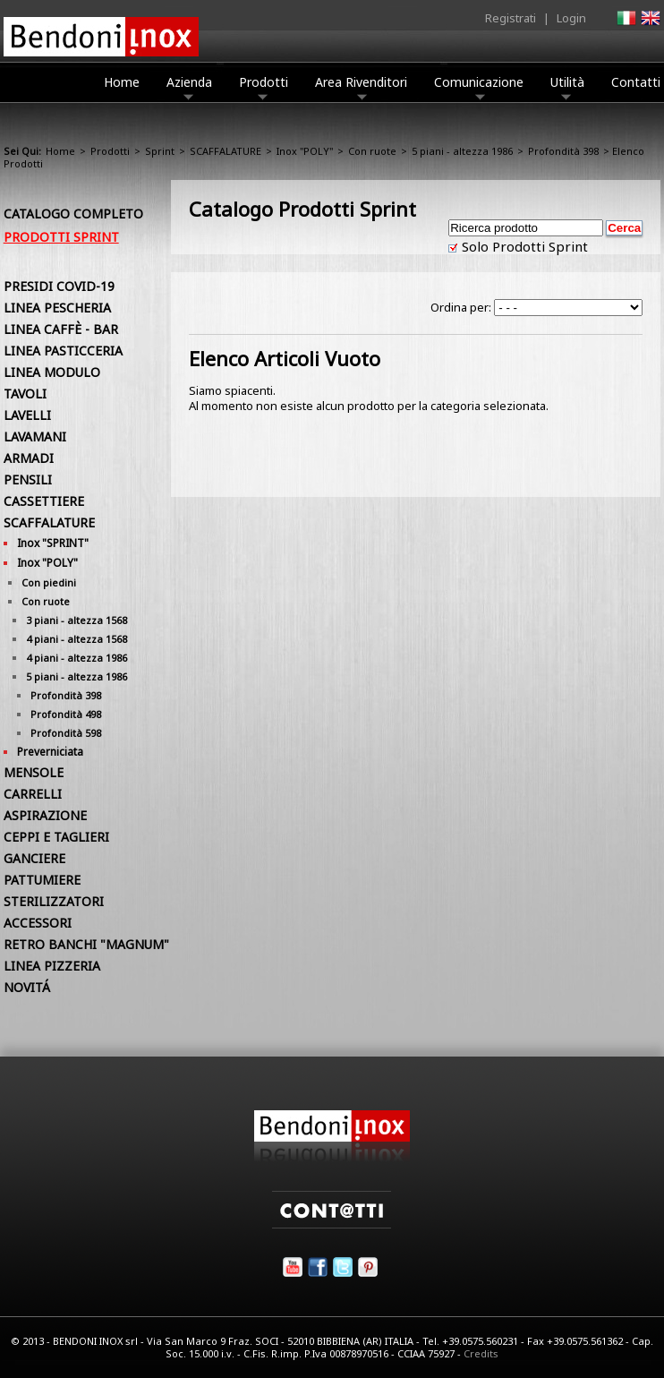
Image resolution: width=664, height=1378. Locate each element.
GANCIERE (34, 858)
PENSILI (28, 479)
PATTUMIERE (42, 879)
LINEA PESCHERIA (57, 307)
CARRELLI (33, 793)
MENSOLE (34, 772)
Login (571, 18)
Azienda (189, 86)
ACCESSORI (38, 922)
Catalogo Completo (73, 213)
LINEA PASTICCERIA (63, 350)
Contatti (635, 81)
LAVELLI (27, 415)
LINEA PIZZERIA (52, 965)
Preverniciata (50, 751)
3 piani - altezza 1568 (76, 620)
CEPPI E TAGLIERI (56, 836)
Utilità (567, 86)
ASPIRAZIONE (45, 815)
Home (122, 81)
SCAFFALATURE (225, 151)
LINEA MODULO (52, 372)
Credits (481, 1353)
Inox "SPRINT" (53, 543)
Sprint (160, 151)
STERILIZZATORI (54, 901)
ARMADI (29, 457)
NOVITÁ (27, 987)
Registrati (510, 18)
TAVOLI (25, 393)
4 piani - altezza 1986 (76, 657)
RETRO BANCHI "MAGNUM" (86, 944)
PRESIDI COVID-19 (59, 286)
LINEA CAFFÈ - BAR (61, 329)
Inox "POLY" (305, 151)
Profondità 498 (65, 714)
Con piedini (48, 582)
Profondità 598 (65, 733)
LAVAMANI (35, 436)
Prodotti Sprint (61, 236)
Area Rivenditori (361, 86)
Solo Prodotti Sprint (523, 246)
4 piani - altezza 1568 (76, 639)
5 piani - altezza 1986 (462, 151)
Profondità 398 (563, 151)
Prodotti (263, 86)
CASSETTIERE (44, 500)
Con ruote (372, 151)
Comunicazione (479, 86)
